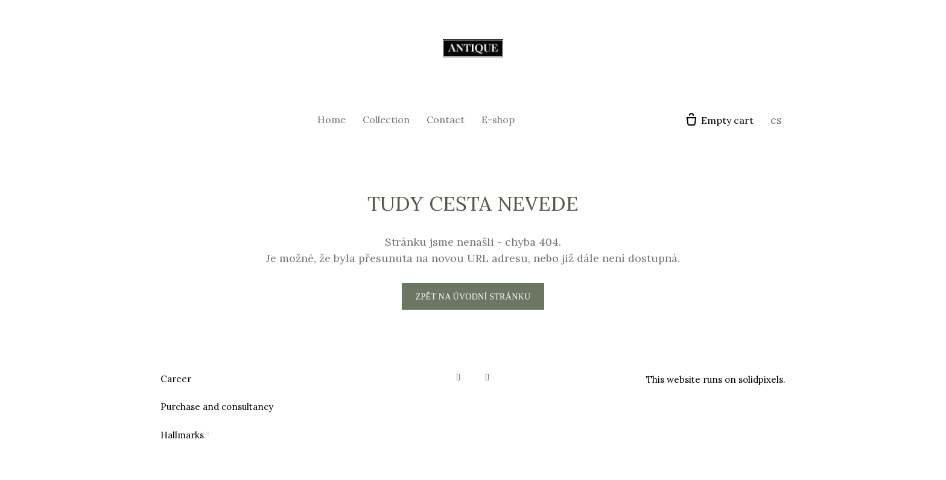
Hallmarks (182, 435)
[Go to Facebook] (458, 377)
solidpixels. (762, 379)
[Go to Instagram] (487, 377)
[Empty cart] (719, 120)
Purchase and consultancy (216, 406)
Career (175, 379)
